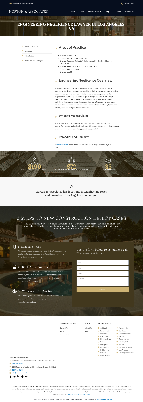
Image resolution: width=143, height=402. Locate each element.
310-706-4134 (129, 3)
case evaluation (62, 145)
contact (74, 392)
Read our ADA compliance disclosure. (79, 394)
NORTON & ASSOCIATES (28, 11)
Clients (118, 12)
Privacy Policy (65, 335)
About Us (88, 328)
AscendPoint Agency (104, 399)
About (82, 12)
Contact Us (129, 12)
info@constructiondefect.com (23, 3)
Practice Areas (94, 11)
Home (73, 12)
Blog (87, 331)
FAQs (108, 11)
